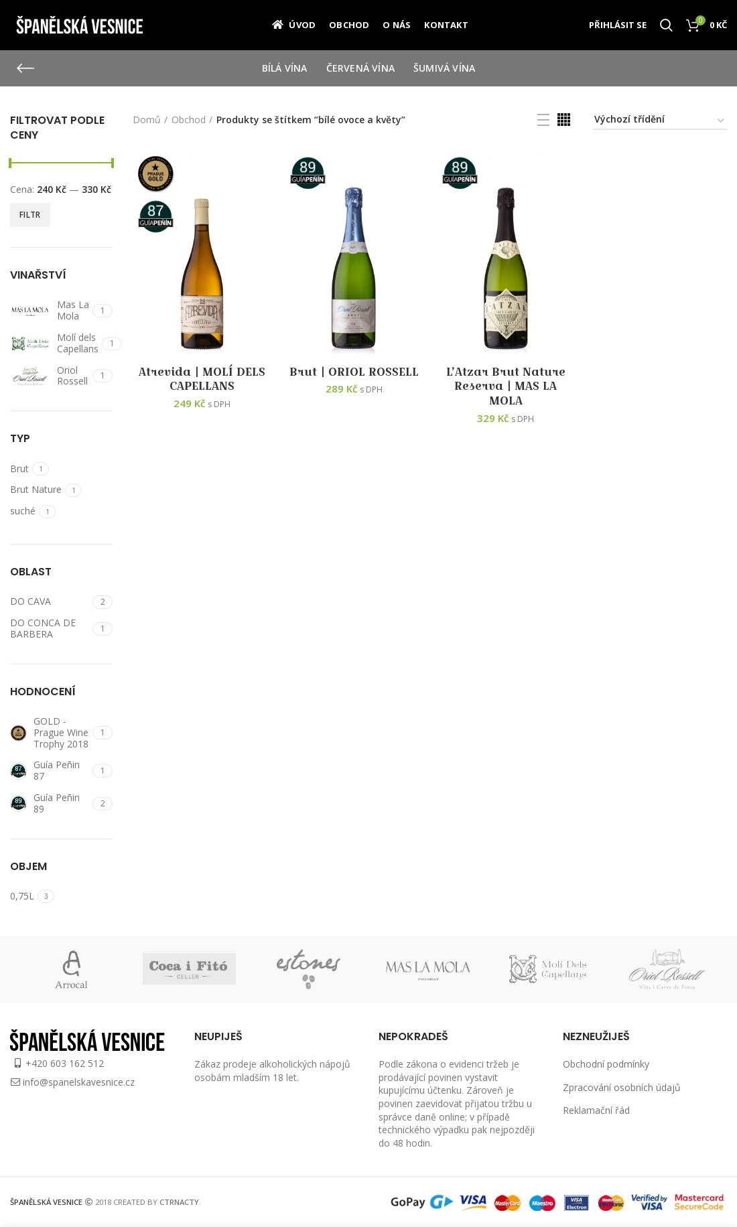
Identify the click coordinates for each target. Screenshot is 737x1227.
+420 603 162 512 (64, 1063)
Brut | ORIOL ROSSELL (354, 372)
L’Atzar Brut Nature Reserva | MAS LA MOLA (505, 387)
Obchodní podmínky (606, 1064)
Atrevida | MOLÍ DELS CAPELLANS (202, 379)
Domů (147, 119)
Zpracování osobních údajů (622, 1087)
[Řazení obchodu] (660, 121)
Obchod (189, 119)
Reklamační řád (596, 1110)
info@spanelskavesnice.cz (79, 1082)
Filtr (30, 214)
